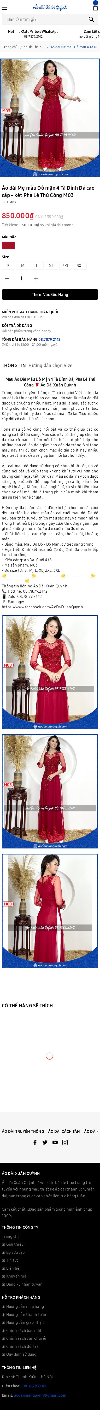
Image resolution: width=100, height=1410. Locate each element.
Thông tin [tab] (14, 365)
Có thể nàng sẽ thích (27, 1005)
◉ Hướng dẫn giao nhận (23, 1322)
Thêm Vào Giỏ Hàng (50, 294)
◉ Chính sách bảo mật (22, 1330)
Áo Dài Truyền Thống (23, 1131)
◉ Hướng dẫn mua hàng (23, 1306)
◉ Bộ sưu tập (13, 1252)
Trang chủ (11, 1236)
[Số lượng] (21, 279)
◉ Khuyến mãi (14, 1276)
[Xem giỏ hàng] (95, 7)
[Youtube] (55, 1143)
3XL (80, 265)
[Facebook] (35, 1143)
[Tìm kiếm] (91, 19)
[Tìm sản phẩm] (50, 19)
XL (51, 265)
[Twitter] (45, 1143)
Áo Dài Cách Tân (64, 1131)
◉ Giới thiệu (12, 1244)
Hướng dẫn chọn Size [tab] (50, 365)
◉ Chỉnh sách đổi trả (20, 1346)
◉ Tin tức (10, 1260)
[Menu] (4, 7)
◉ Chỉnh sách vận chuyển (25, 1338)
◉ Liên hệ (10, 1268)
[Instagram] (65, 1143)
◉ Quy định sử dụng (19, 1354)
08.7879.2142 (49, 339)
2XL (65, 265)
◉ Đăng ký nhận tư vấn (22, 1284)
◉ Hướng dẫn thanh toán (24, 1314)
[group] (50, 117)
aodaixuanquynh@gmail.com (40, 1395)
